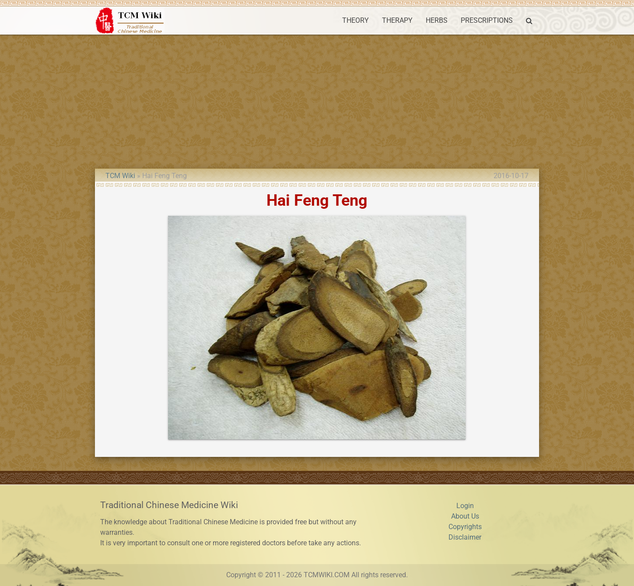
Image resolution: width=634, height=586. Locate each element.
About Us (465, 516)
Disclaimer (464, 537)
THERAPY (397, 20)
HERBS (437, 20)
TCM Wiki (120, 176)
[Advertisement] (317, 100)
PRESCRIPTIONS (487, 20)
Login (465, 506)
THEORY (355, 20)
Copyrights (465, 527)
